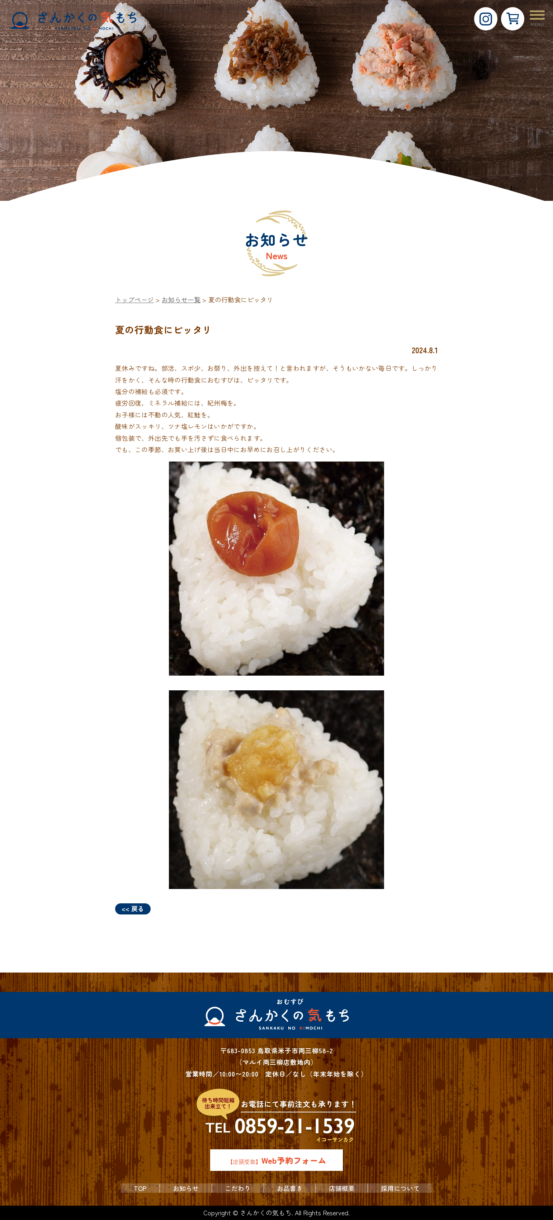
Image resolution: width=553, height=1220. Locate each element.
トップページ (134, 299)
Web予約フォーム (293, 1160)
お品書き (290, 1188)
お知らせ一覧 (181, 299)
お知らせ (186, 1188)
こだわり (238, 1188)
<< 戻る (133, 908)
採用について (400, 1188)
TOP (140, 1188)
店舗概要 (342, 1188)
